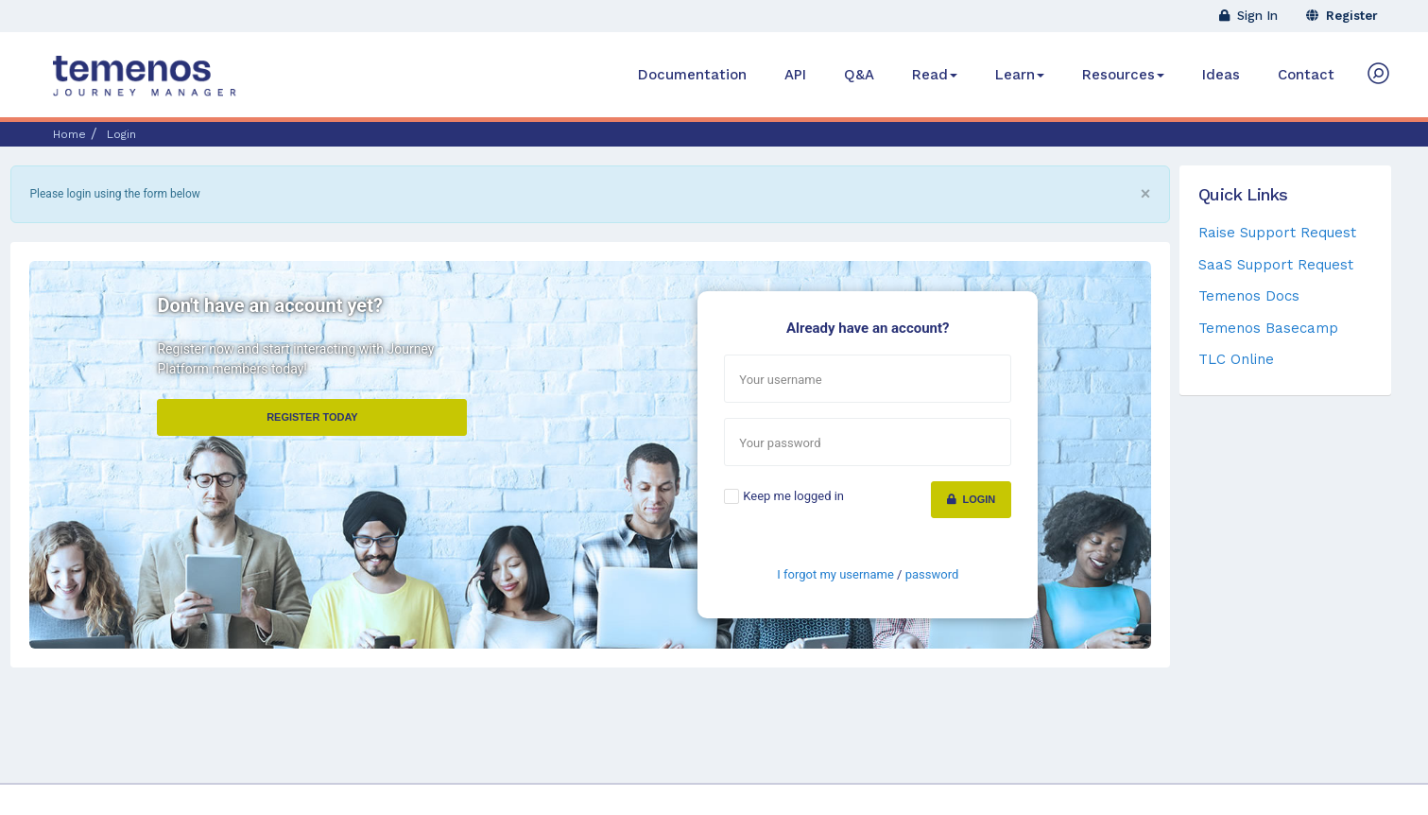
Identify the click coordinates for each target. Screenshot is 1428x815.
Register (1342, 16)
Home (69, 134)
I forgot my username (835, 574)
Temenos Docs (1248, 295)
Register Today (312, 417)
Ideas (1221, 74)
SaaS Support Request (1275, 264)
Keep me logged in (793, 496)
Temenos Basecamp (1268, 328)
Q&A (859, 74)
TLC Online (1236, 359)
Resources (1123, 74)
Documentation (692, 74)
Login (971, 499)
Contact (1306, 74)
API (795, 74)
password (932, 574)
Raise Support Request (1277, 232)
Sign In (1248, 16)
